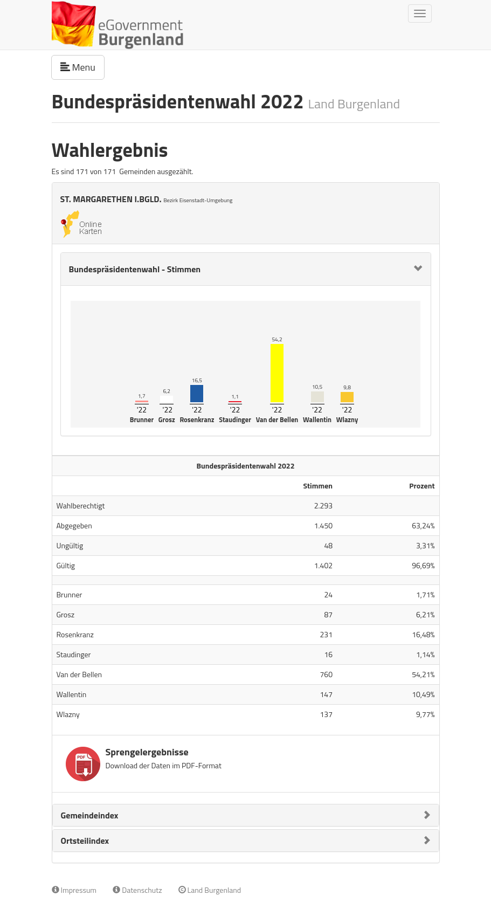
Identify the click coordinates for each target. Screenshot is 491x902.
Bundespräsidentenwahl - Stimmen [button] (135, 269)
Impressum (74, 890)
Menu (82, 66)
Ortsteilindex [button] (85, 840)
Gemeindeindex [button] (90, 815)
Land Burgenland (209, 890)
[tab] (246, 269)
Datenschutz (137, 890)
